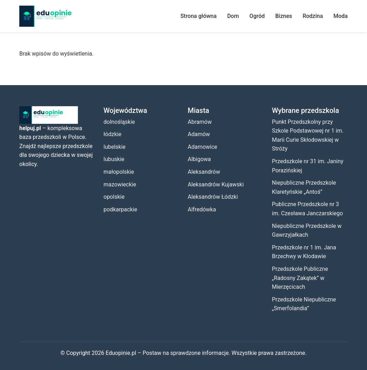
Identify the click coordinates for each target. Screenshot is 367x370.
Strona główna (198, 16)
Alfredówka (202, 209)
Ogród (257, 16)
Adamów (199, 134)
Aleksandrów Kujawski (216, 184)
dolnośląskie (119, 122)
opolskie (114, 196)
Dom (233, 16)
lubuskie (114, 159)
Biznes (283, 16)
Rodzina (312, 16)
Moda (340, 16)
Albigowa (199, 159)
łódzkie (112, 134)
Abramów (200, 122)
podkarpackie (120, 209)
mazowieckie (120, 184)
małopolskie (119, 171)
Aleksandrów (204, 171)
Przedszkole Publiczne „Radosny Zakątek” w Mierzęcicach (300, 278)
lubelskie (115, 146)
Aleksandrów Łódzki (213, 196)
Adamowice (202, 146)
